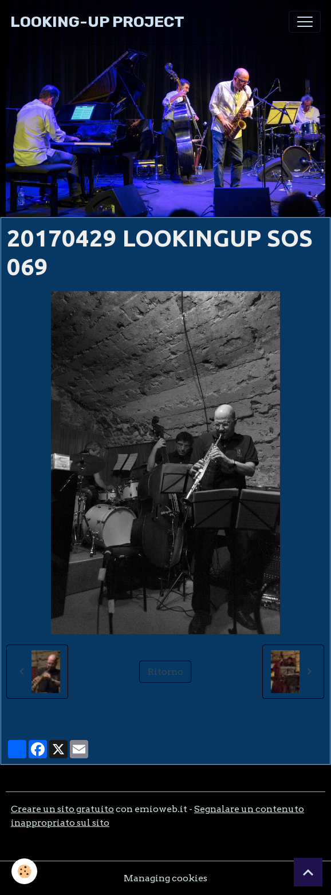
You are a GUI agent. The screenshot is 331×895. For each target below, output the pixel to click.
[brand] (97, 22)
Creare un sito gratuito (62, 808)
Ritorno (165, 671)
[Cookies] (24, 871)
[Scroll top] (308, 872)
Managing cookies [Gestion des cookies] (165, 878)
